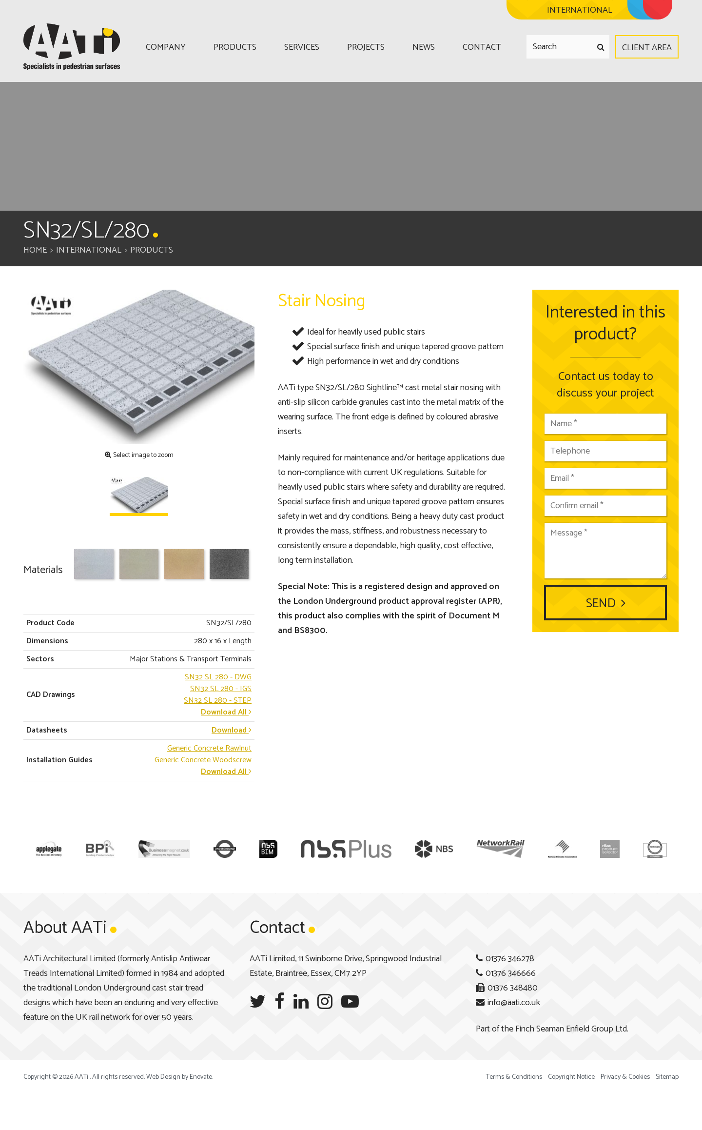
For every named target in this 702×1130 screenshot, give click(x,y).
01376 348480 (513, 988)
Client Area (647, 47)
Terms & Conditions (514, 1077)
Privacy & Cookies (625, 1077)
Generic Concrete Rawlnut (209, 748)
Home (35, 250)
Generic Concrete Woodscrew (203, 760)
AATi (71, 46)
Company (166, 47)
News (423, 47)
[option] (138, 367)
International (88, 250)
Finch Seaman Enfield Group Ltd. (571, 1029)
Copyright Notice (571, 1077)
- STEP (218, 700)
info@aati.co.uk (514, 1002)
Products (235, 47)
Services (301, 47)
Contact (482, 47)
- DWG (218, 677)
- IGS (221, 688)
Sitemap (667, 1077)
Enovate (201, 1077)
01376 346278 (510, 959)
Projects (366, 47)
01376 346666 (511, 973)
